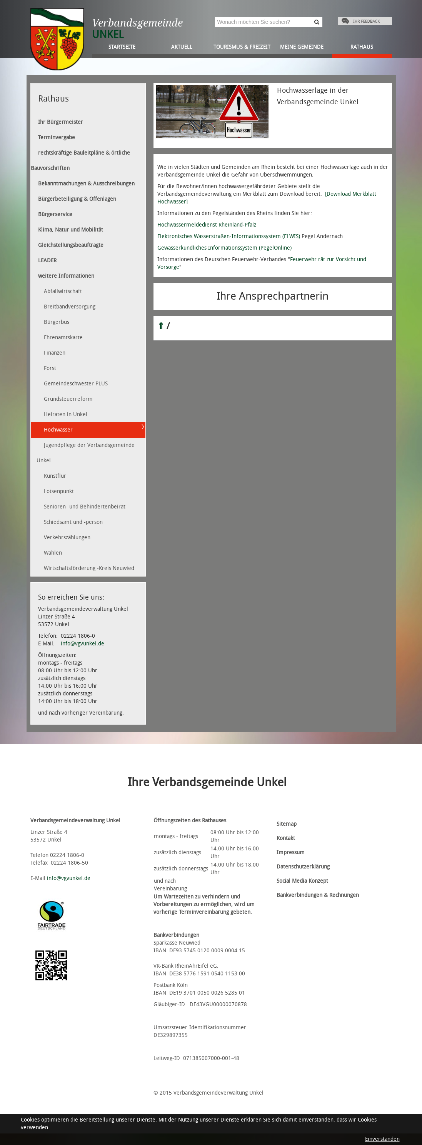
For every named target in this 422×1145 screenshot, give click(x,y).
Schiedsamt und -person (73, 522)
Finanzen (54, 353)
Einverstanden (382, 1139)
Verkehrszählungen (67, 537)
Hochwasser (58, 430)
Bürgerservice (55, 214)
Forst (50, 368)
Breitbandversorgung (69, 306)
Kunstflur (55, 476)
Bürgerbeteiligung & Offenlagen (77, 199)
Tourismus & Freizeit (242, 46)
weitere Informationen (66, 276)
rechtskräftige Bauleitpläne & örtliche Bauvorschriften (80, 161)
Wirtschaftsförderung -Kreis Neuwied (89, 568)
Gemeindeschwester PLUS (76, 383)
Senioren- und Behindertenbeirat (84, 506)
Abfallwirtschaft (63, 291)
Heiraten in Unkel (65, 414)
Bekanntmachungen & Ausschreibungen (86, 183)
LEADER (47, 260)
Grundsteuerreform (68, 399)
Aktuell (181, 46)
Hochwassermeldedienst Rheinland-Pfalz (206, 225)
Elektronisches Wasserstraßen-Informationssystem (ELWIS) (228, 236)
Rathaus (361, 46)
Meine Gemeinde (302, 46)
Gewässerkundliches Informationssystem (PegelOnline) (224, 248)
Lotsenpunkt (59, 491)
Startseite (121, 46)
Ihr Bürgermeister (60, 122)
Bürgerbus (56, 322)
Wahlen (53, 553)
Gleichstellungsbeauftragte (70, 245)
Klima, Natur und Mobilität (70, 230)
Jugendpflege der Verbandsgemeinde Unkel (86, 453)
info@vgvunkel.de (82, 643)
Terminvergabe (56, 137)
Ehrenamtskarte (63, 337)
